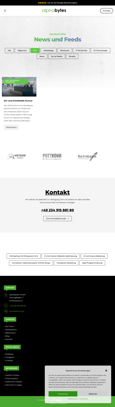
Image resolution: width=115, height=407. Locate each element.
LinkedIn (9, 360)
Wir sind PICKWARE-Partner (18, 101)
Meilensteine (11, 329)
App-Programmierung (92, 263)
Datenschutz (73, 398)
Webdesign (48, 50)
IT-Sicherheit (81, 50)
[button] (106, 370)
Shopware (64, 50)
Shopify (72, 56)
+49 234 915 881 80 (57, 210)
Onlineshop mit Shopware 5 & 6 (23, 256)
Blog (7, 336)
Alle (9, 50)
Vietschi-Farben (12, 375)
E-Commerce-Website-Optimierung (60, 256)
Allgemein (22, 50)
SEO (35, 50)
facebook (9, 354)
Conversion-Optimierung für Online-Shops (31, 263)
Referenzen (10, 333)
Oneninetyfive (11, 378)
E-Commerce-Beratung (94, 256)
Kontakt (106, 11)
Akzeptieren (63, 394)
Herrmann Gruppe (13, 385)
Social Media (56, 56)
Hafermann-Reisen (13, 382)
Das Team (9, 326)
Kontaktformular (16, 311)
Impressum (83, 398)
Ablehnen (93, 394)
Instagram (9, 357)
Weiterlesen (11, 127)
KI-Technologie (100, 50)
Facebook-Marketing (66, 263)
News (42, 56)
